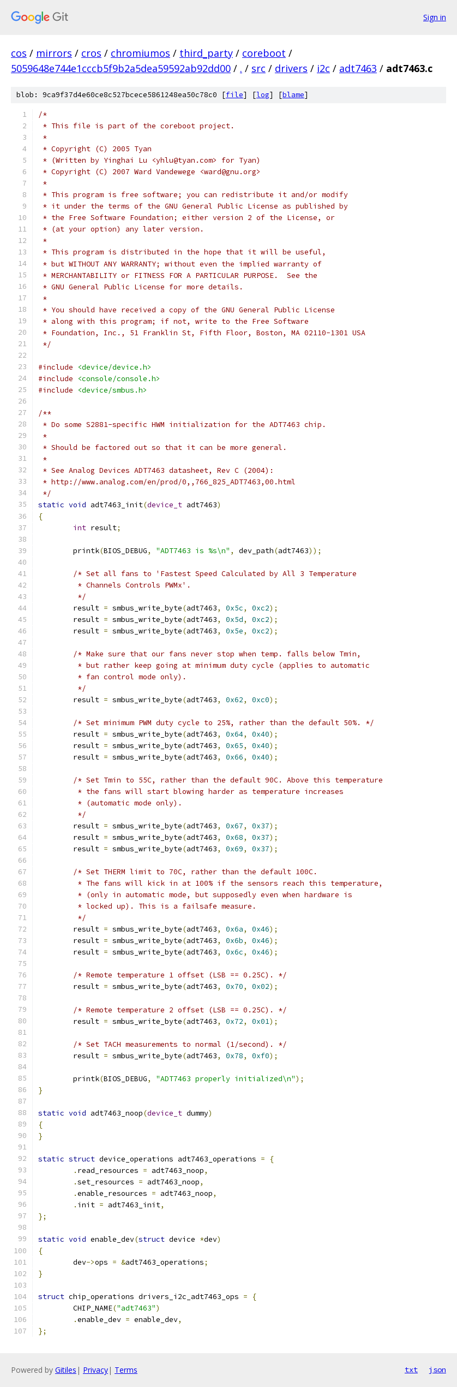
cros (91, 53)
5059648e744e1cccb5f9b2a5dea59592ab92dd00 (121, 68)
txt (411, 1369)
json (437, 1369)
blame (293, 94)
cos (19, 53)
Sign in (434, 17)
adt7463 (358, 68)
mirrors (54, 53)
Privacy (95, 1370)
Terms (126, 1370)
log (262, 94)
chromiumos (140, 53)
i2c (323, 68)
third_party (206, 53)
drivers (291, 68)
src (258, 68)
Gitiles (65, 1370)
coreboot (264, 53)
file (234, 94)
